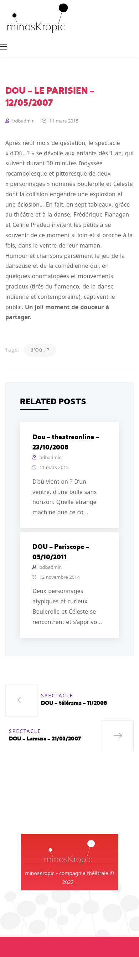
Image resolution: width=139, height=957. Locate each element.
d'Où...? (40, 350)
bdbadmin (23, 121)
